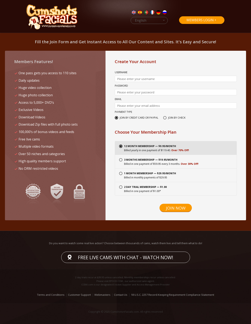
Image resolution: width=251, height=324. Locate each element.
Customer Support (79, 295)
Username (121, 72)
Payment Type (123, 112)
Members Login (200, 20)
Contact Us (120, 295)
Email (118, 99)
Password (121, 86)
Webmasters (102, 295)
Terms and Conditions (51, 295)
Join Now (175, 208)
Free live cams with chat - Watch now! (125, 257)
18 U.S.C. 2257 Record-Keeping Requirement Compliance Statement (172, 295)
